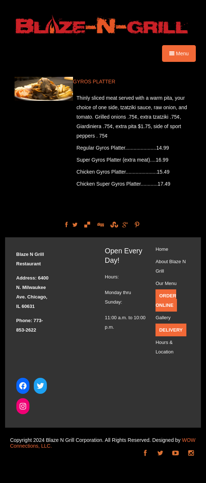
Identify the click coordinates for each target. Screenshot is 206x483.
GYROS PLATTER (94, 81)
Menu (179, 53)
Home (161, 249)
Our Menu (166, 283)
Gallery (162, 317)
